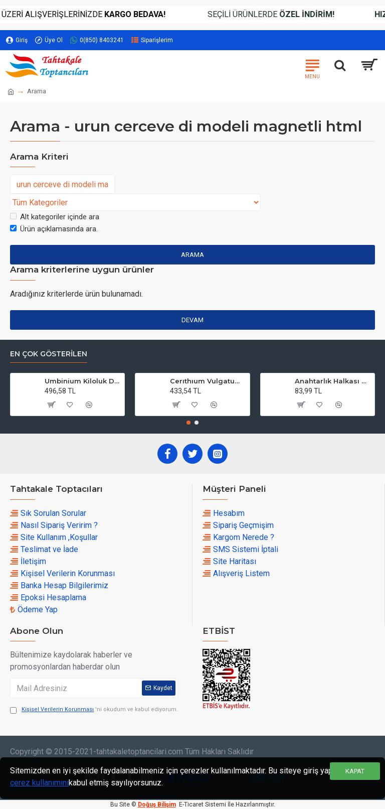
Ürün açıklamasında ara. (54, 228)
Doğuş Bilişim (157, 804)
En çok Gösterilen (48, 354)
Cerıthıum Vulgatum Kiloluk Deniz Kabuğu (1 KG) (208, 381)
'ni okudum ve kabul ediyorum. (94, 710)
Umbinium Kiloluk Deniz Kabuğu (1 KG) (83, 381)
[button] (188, 423)
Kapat (354, 771)
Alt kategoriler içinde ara (54, 216)
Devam (192, 320)
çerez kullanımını (39, 782)
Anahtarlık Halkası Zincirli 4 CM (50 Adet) (333, 381)
